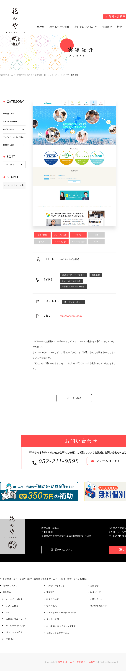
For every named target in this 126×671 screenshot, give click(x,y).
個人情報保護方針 (98, 606)
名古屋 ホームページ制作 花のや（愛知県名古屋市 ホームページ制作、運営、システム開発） (45, 579)
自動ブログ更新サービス (57, 633)
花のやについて (10, 585)
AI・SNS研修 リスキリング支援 (61, 626)
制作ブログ (95, 592)
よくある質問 (52, 619)
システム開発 (12, 606)
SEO (8, 612)
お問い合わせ (96, 599)
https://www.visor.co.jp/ (71, 316)
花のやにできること (86, 26)
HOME (40, 26)
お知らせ (94, 585)
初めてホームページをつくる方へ (61, 612)
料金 (119, 26)
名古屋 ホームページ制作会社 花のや (76, 662)
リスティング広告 (14, 632)
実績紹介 (107, 26)
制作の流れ (51, 606)
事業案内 (7, 592)
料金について (52, 599)
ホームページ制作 (59, 26)
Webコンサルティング (16, 619)
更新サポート (12, 639)
